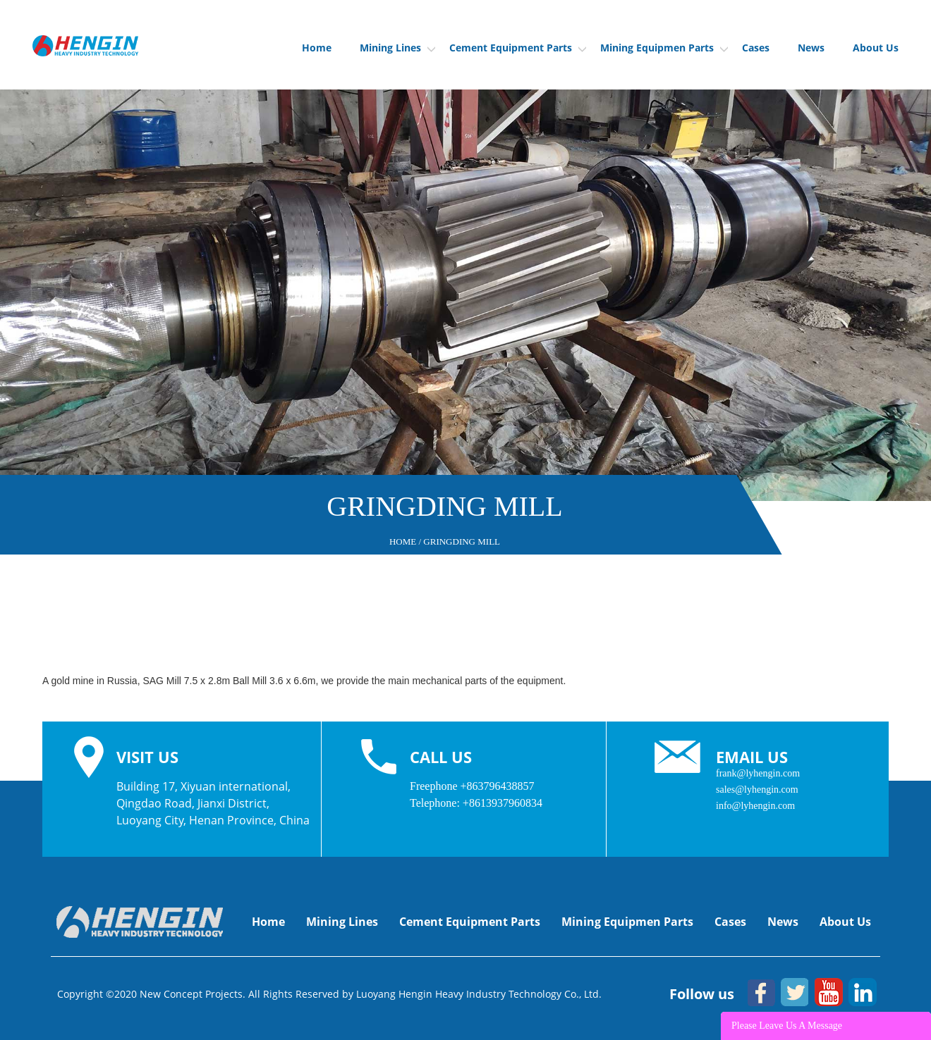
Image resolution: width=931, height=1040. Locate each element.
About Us (876, 47)
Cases (755, 47)
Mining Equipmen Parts (664, 47)
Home (316, 47)
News (811, 47)
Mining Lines (397, 47)
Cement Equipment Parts (517, 47)
